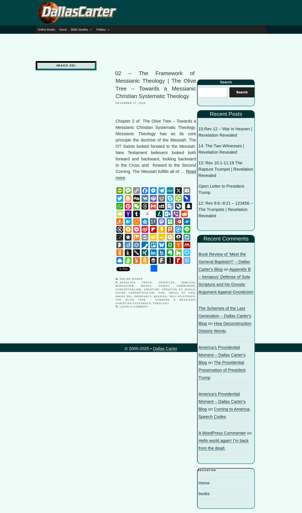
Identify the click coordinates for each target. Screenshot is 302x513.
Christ (164, 286)
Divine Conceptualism (135, 293)
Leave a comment (134, 306)
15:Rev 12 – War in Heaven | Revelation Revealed (225, 132)
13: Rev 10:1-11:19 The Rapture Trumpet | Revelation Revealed (225, 169)
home (63, 29)
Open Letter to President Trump (221, 189)
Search (226, 82)
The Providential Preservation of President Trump (222, 370)
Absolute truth (136, 282)
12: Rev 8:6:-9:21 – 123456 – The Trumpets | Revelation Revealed (225, 209)
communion (186, 286)
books (146, 286)
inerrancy (142, 296)
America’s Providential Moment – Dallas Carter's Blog (222, 355)
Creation (151, 289)
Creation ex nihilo (178, 289)
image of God (182, 293)
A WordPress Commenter (222, 433)
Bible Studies (81, 29)
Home (204, 483)
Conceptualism (128, 289)
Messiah (160, 296)
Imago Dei (124, 296)
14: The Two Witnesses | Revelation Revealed (221, 149)
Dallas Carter (165, 348)
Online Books (46, 29)
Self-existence (182, 296)
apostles (167, 282)
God (161, 293)
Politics (103, 29)
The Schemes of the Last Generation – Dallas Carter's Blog (224, 316)
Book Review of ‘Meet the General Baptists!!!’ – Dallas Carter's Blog (224, 262)
